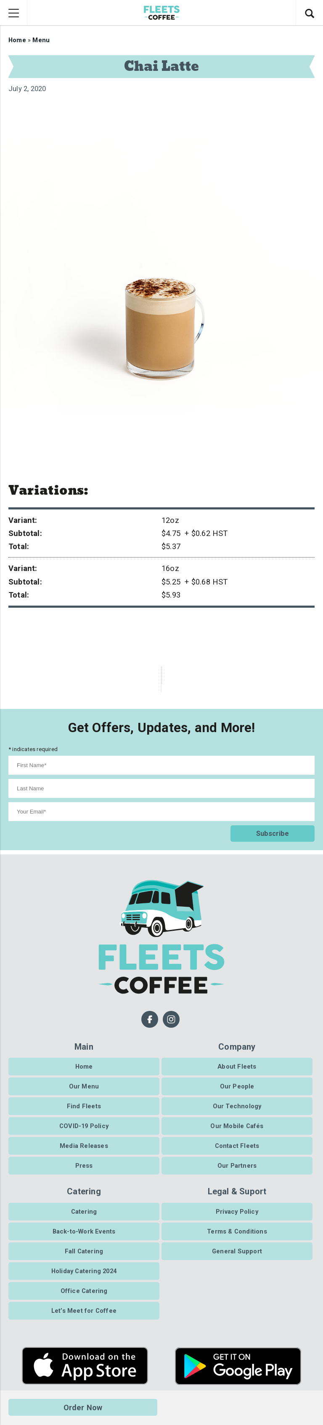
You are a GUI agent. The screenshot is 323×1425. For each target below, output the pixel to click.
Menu (41, 40)
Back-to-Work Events (84, 1231)
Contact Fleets (237, 1146)
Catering (84, 1211)
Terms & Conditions (237, 1231)
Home (17, 40)
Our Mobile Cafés (237, 1126)
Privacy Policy (237, 1211)
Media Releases (84, 1146)
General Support (237, 1251)
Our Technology (237, 1106)
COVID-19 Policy (84, 1126)
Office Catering (84, 1290)
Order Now (83, 1407)
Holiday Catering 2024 (83, 1270)
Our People (237, 1086)
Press (84, 1165)
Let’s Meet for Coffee (84, 1310)
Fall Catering (84, 1251)
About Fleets (236, 1066)
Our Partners (237, 1165)
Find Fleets (84, 1106)
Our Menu (84, 1086)
